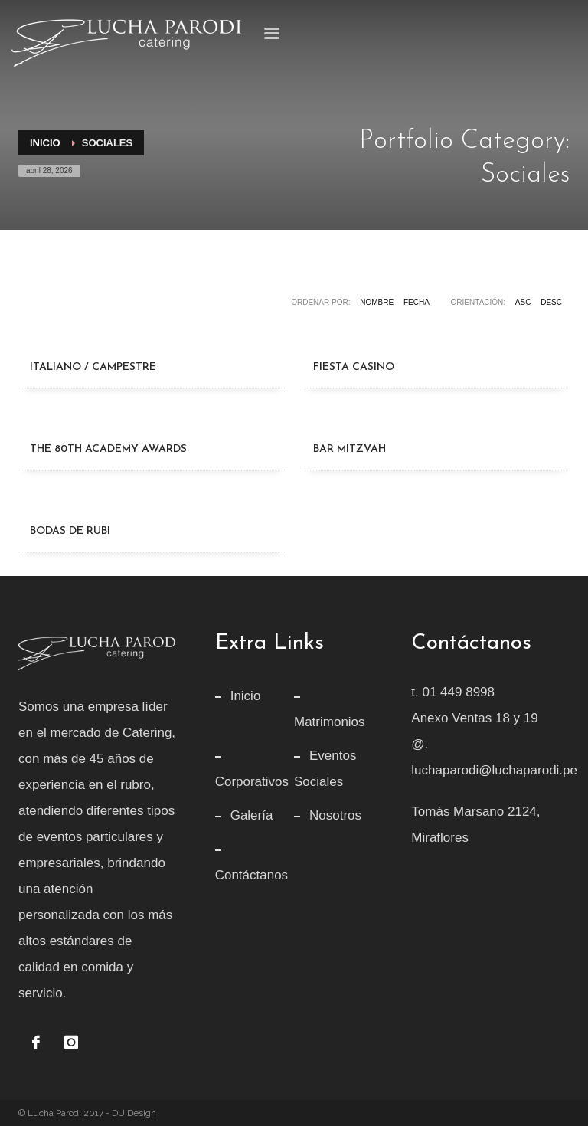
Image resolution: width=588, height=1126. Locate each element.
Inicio (45, 143)
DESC (551, 302)
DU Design (134, 1113)
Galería (251, 815)
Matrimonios (329, 722)
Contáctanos (251, 875)
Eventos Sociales (325, 768)
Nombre (377, 302)
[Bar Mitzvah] (436, 417)
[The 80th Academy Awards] (152, 417)
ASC (523, 302)
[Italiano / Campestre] (152, 335)
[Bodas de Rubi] (152, 499)
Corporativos (252, 781)
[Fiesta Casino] (436, 335)
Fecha (416, 302)
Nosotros (335, 815)
